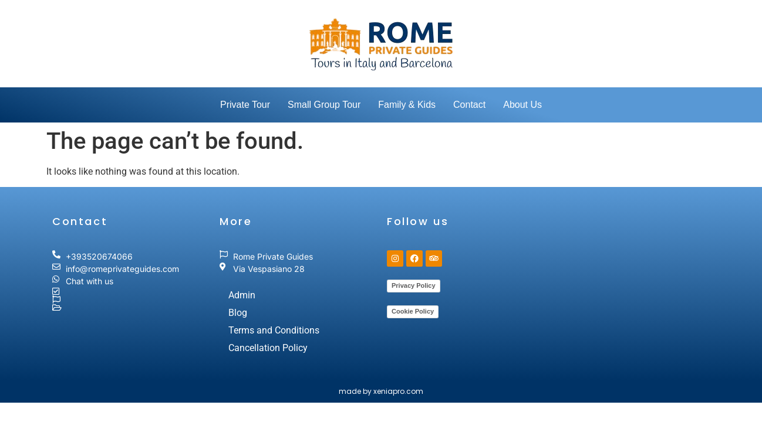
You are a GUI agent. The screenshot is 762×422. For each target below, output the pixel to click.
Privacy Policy (414, 285)
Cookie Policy (413, 311)
